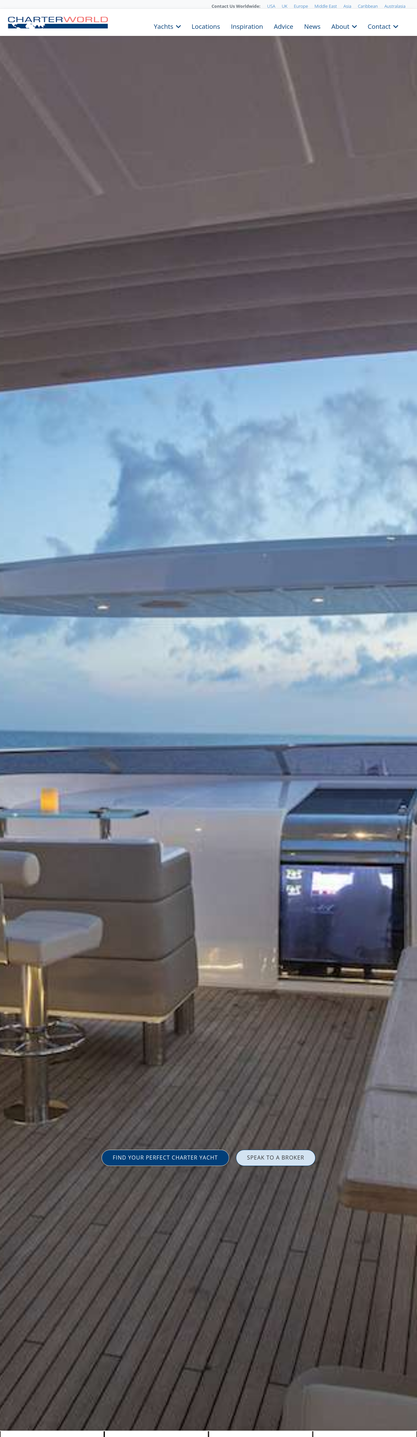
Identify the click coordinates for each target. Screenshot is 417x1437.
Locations (206, 25)
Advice (283, 25)
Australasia (395, 6)
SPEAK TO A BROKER (275, 1157)
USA (271, 6)
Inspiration (247, 25)
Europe (301, 6)
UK (284, 6)
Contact (379, 25)
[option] (208, 718)
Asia (347, 6)
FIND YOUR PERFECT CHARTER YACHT (165, 1157)
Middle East (325, 6)
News (312, 25)
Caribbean (368, 6)
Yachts (163, 25)
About (340, 25)
